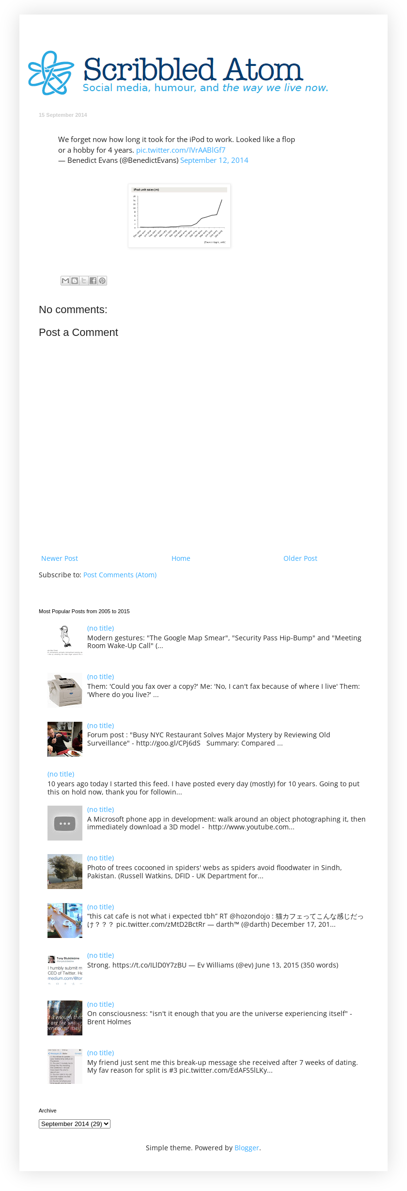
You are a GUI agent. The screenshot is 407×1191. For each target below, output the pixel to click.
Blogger (247, 1147)
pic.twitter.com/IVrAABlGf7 (181, 150)
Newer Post (59, 558)
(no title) (100, 628)
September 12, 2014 (214, 160)
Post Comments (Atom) (120, 574)
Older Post (300, 558)
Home (181, 558)
